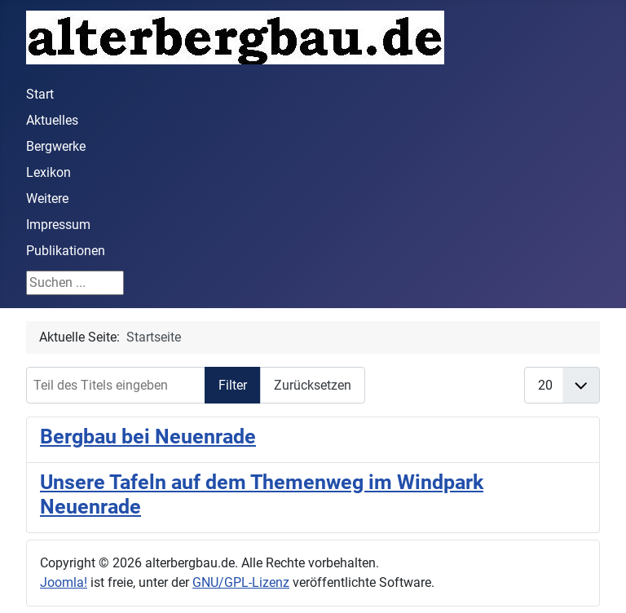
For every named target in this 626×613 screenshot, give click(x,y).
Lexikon (48, 172)
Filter (232, 385)
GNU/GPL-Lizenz (240, 582)
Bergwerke (56, 146)
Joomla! (63, 582)
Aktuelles (52, 120)
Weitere (47, 198)
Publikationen (65, 250)
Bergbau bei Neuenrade (148, 436)
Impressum (58, 224)
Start (40, 94)
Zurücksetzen (312, 385)
